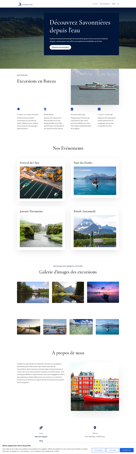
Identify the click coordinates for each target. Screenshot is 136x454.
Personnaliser (98, 450)
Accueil (95, 4)
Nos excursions (105, 4)
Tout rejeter (112, 450)
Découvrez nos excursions (60, 47)
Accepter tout (127, 450)
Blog (113, 4)
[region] (68, 448)
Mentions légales (41, 437)
